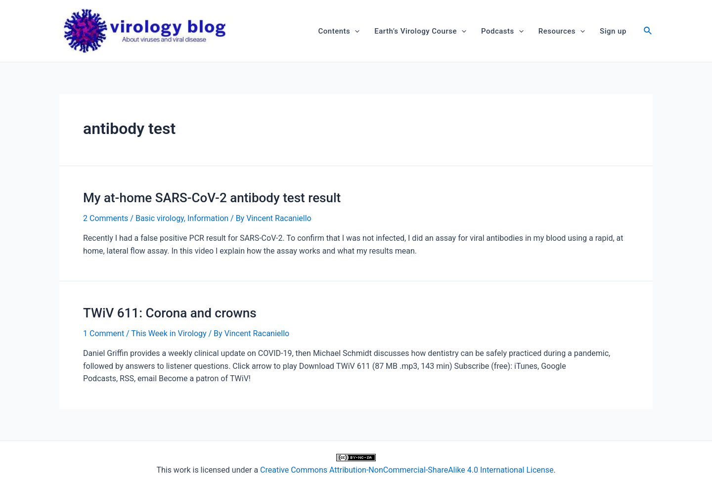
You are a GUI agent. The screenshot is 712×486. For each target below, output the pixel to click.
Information (207, 218)
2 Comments (105, 218)
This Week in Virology (168, 333)
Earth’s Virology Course (420, 31)
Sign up (613, 31)
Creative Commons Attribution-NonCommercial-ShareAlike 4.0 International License (406, 470)
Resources (561, 31)
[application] (354, 31)
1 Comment (103, 333)
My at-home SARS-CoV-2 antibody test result (212, 197)
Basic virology (159, 218)
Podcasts (502, 31)
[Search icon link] (648, 32)
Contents (339, 31)
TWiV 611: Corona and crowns (170, 313)
